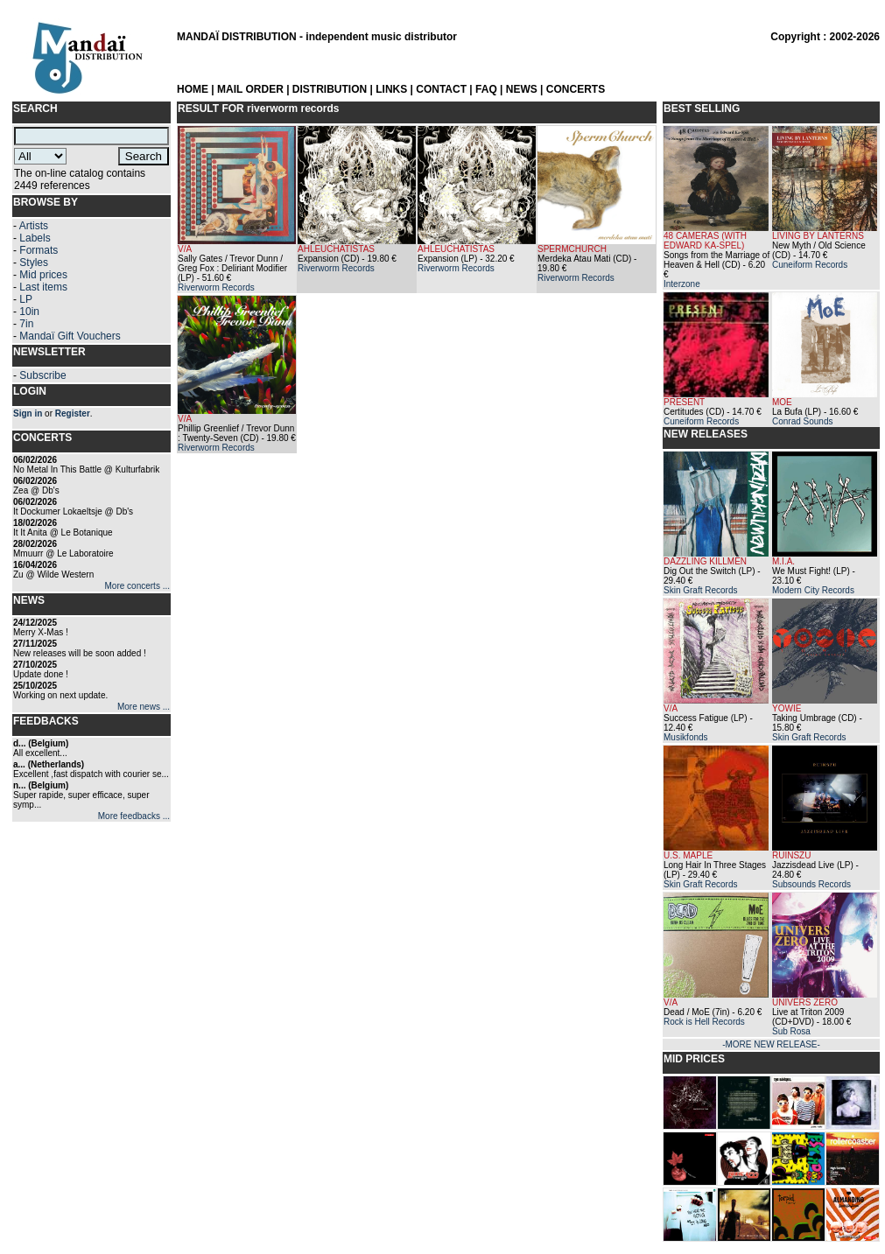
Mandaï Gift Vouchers (69, 336)
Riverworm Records (216, 287)
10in (29, 311)
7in (26, 324)
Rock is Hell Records (704, 1021)
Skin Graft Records (700, 590)
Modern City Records (813, 590)
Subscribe (42, 375)
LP (25, 299)
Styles (33, 262)
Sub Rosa (791, 1031)
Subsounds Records (811, 884)
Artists (33, 226)
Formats (38, 250)
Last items (43, 287)
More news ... (143, 706)
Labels (34, 238)
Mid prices (43, 275)
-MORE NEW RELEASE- (771, 1044)
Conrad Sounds (802, 421)
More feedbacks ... (134, 816)
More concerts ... (137, 586)
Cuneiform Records (809, 265)
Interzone (682, 284)
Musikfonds (686, 737)
